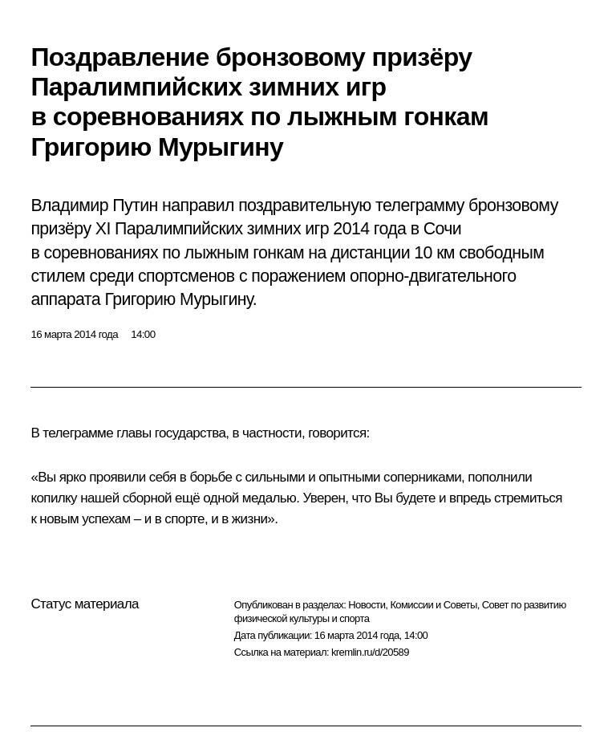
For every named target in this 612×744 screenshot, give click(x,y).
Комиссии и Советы (433, 605)
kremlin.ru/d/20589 (370, 652)
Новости (366, 605)
